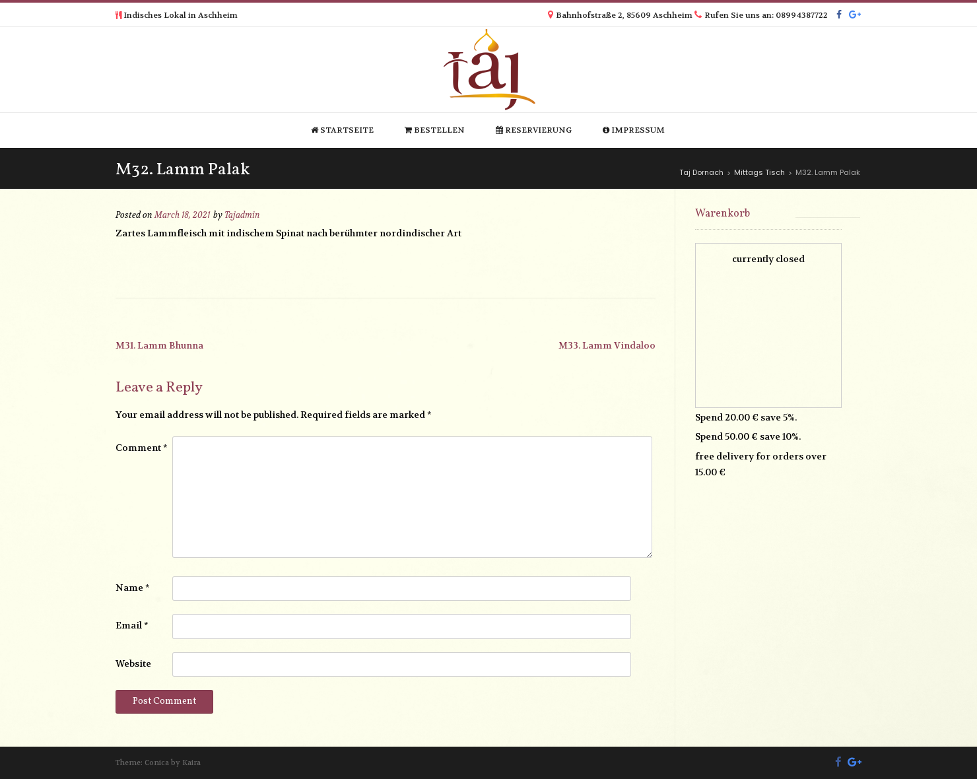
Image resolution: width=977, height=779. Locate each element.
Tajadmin (242, 215)
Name (133, 587)
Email (132, 625)
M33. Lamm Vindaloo (607, 345)
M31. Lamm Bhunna (159, 345)
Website (133, 663)
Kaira (191, 763)
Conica (157, 763)
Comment (142, 448)
